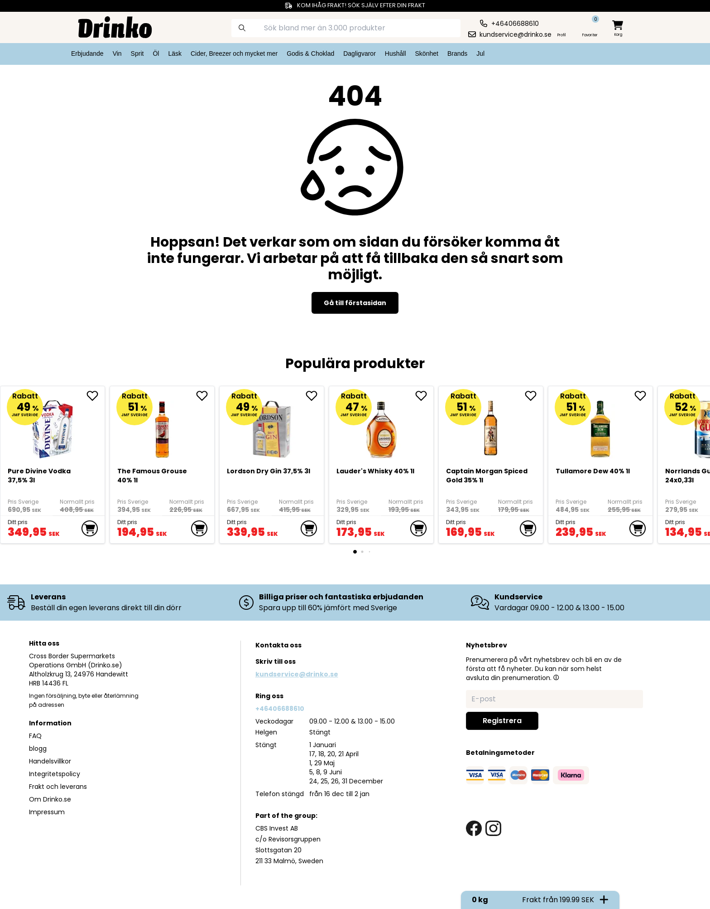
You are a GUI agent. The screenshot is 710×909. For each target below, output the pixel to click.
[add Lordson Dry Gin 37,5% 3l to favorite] (315, 396)
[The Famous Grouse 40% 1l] (162, 426)
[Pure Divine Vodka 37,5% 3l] (53, 426)
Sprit (137, 53)
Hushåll (395, 53)
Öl (156, 53)
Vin (117, 53)
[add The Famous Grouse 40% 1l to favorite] (205, 396)
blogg (38, 748)
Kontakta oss (278, 645)
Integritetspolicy (54, 773)
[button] (556, 677)
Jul (480, 53)
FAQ (35, 735)
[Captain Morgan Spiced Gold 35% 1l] (491, 426)
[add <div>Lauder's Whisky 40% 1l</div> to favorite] (424, 396)
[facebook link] (474, 828)
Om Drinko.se (50, 799)
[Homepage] (107, 26)
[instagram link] (493, 828)
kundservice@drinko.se (296, 674)
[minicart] (618, 29)
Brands (457, 53)
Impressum (47, 812)
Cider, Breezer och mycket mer (234, 53)
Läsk (175, 53)
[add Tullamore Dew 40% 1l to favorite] (643, 396)
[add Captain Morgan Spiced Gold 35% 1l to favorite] (534, 396)
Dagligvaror (359, 53)
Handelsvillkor (50, 761)
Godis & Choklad (310, 53)
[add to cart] (90, 528)
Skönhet (426, 53)
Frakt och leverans (58, 786)
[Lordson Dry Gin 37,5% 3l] (272, 426)
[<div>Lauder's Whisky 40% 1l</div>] (381, 426)
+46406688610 (279, 708)
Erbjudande (87, 53)
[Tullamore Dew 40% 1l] (600, 426)
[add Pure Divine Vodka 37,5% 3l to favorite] (95, 396)
